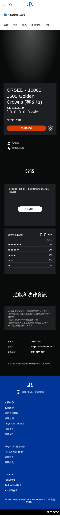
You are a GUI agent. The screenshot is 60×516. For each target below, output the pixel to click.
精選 (15, 24)
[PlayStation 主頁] (30, 4)
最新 (6, 24)
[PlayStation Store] (15, 14)
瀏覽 (47, 24)
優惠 (24, 24)
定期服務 (35, 24)
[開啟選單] (3, 5)
